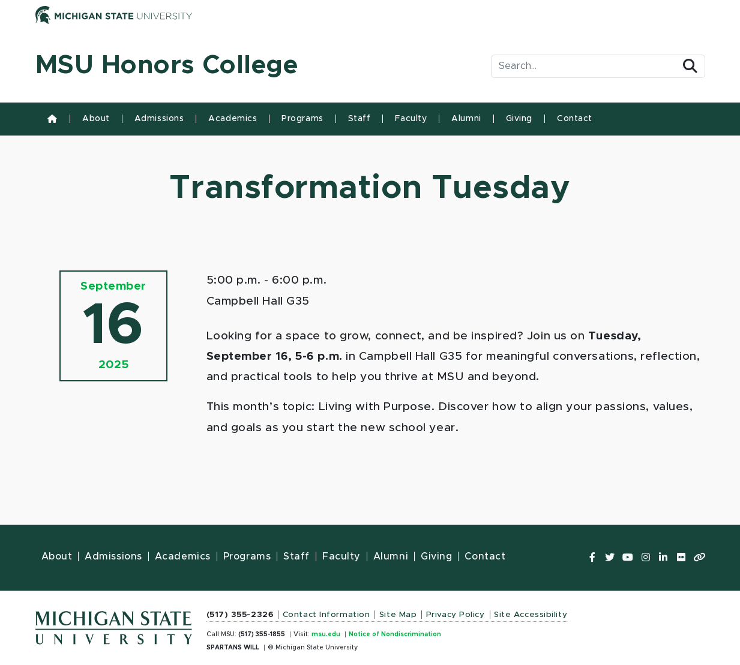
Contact (574, 119)
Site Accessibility (530, 614)
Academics (232, 119)
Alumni (466, 119)
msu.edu (325, 634)
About (96, 119)
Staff (359, 119)
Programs (302, 119)
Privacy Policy (455, 614)
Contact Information (326, 614)
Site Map (398, 614)
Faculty (411, 119)
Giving (519, 119)
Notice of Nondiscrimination (395, 634)
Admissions (159, 119)
